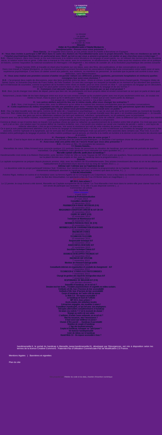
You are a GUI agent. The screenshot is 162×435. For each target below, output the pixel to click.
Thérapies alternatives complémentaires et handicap (81, 308)
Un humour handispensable (81, 330)
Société (81, 21)
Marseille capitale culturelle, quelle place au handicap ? (81, 152)
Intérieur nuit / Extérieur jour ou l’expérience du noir (81, 166)
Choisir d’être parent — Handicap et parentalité (81, 322)
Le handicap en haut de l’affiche (81, 297)
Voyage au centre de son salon (81, 313)
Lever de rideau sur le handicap (81, 333)
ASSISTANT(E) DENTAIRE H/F (81, 245)
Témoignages (81, 32)
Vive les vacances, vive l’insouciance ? (81, 317)
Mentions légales (17, 355)
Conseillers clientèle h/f (81, 201)
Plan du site (14, 362)
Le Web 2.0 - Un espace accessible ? (81, 295)
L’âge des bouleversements (81, 326)
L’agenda (80, 14)
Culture (81, 23)
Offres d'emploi (81, 192)
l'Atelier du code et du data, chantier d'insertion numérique (88, 377)
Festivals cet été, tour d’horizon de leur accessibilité (81, 289)
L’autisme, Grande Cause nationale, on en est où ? (81, 315)
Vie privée (81, 18)
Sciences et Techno (81, 25)
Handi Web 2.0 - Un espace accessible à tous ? (81, 335)
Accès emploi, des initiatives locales (81, 302)
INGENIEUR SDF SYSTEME (81, 258)
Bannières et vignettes (41, 355)
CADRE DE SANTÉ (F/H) (81, 214)
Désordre (81, 159)
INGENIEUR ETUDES (81, 231)
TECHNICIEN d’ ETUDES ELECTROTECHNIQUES (81, 271)
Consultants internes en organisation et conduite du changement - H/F (81, 267)
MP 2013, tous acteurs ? (81, 181)
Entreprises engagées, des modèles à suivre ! (81, 304)
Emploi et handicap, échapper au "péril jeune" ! (81, 328)
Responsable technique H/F (81, 240)
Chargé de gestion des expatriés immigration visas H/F (81, 275)
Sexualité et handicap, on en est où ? (81, 284)
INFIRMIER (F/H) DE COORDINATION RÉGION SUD (81, 227)
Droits (81, 29)
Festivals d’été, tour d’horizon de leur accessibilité (81, 291)
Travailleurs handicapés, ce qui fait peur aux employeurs (81, 306)
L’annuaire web (81, 12)
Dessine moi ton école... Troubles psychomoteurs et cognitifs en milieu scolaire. (81, 286)
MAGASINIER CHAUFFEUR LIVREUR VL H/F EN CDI (81, 209)
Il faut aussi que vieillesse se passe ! (81, 319)
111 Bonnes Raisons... (81, 146)
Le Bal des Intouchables (81, 172)
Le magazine (81, 5)
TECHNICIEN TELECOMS (81, 236)
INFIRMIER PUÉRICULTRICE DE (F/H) (81, 223)
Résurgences (114, 346)
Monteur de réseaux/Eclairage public (81, 262)
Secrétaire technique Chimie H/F (81, 249)
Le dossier (81, 7)
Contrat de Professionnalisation (81, 196)
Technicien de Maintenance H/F (81, 218)
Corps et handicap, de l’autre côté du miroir (81, 293)
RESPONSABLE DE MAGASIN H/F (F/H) (81, 280)
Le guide (81, 10)
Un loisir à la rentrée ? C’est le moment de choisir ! (81, 311)
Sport (81, 27)
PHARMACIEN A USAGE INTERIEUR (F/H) (81, 205)
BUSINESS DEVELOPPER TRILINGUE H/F (81, 253)
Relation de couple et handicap (81, 324)
